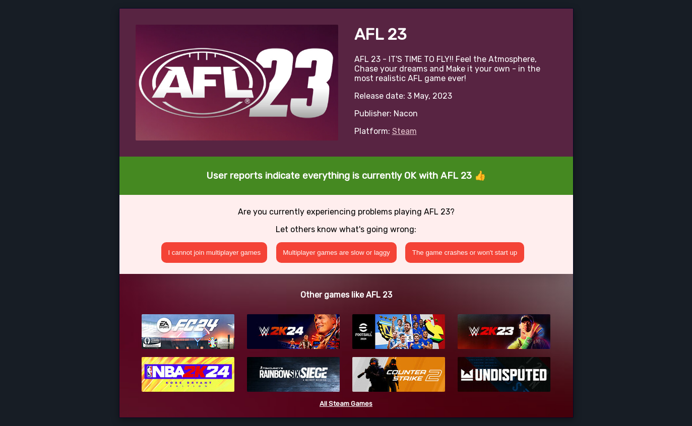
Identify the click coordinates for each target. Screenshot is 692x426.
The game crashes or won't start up (465, 252)
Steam (404, 131)
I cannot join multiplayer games (214, 252)
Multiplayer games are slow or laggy (336, 252)
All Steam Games (346, 403)
